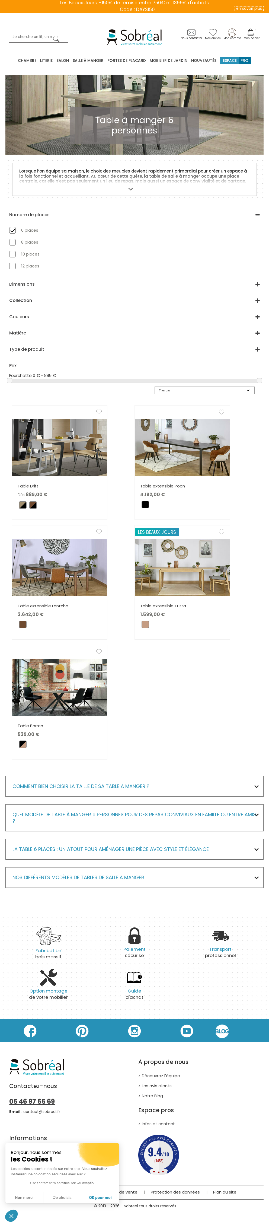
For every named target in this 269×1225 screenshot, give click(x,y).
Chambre (27, 60)
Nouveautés (203, 60)
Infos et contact (158, 1124)
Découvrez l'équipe (161, 1076)
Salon (62, 60)
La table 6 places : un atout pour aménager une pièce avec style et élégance (110, 849)
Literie (46, 60)
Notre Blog (152, 1096)
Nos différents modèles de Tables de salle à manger (78, 877)
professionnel (220, 946)
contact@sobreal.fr (41, 1111)
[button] (11, 1215)
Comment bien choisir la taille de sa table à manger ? (80, 786)
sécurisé (134, 946)
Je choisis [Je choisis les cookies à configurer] (62, 1197)
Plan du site (224, 1192)
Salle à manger (88, 60)
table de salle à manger (174, 176)
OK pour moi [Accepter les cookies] (100, 1197)
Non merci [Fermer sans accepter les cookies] (24, 1197)
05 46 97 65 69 (32, 1101)
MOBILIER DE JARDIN (168, 60)
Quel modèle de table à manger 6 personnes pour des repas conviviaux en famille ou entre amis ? (134, 817)
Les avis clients (157, 1086)
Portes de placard (126, 60)
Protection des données (175, 1192)
